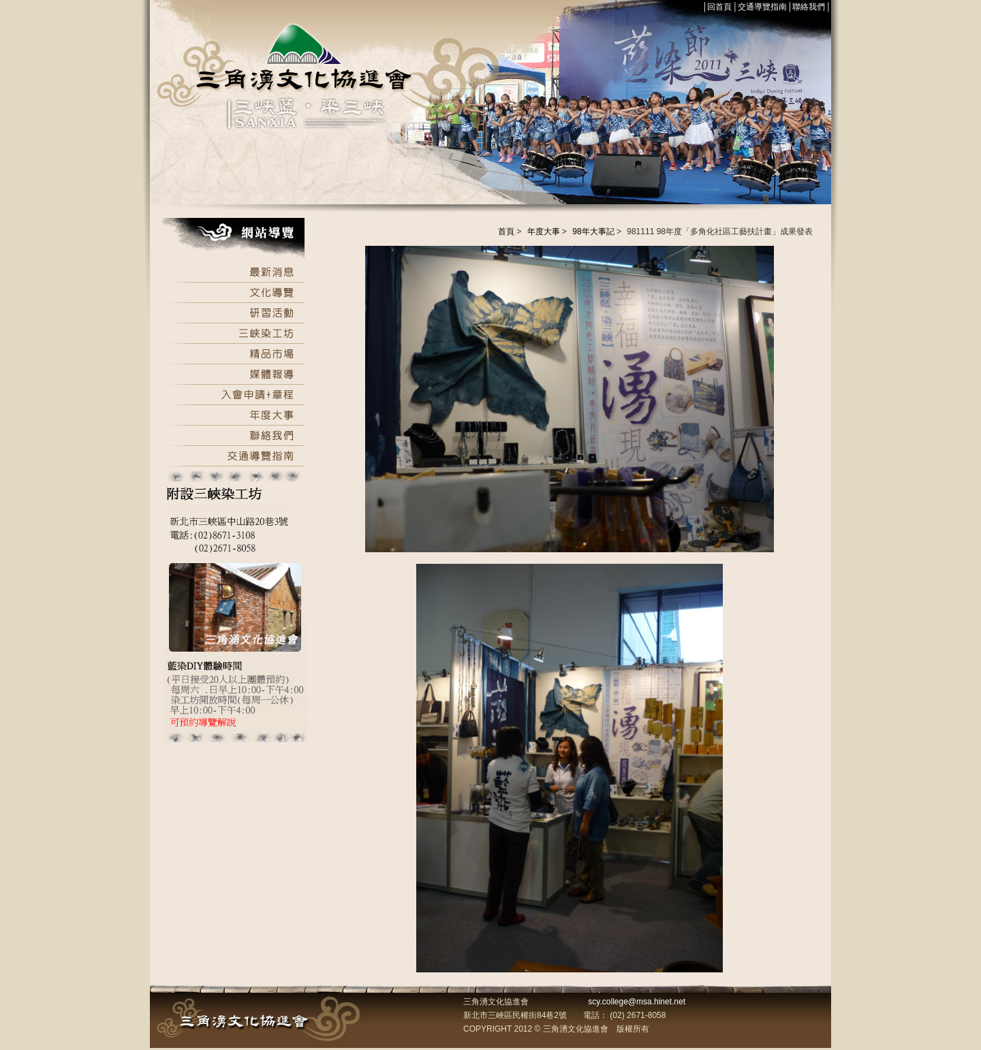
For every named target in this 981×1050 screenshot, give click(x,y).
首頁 (506, 231)
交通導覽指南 (762, 7)
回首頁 (719, 7)
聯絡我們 (808, 7)
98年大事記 (593, 231)
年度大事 (543, 231)
